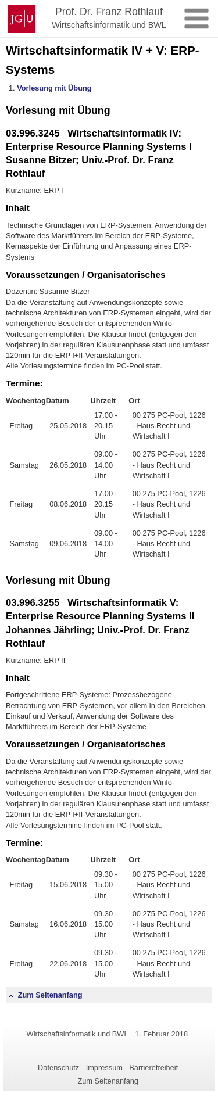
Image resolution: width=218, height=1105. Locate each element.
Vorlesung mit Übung (54, 88)
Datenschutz (58, 1067)
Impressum (104, 1067)
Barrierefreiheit (153, 1067)
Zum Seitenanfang (45, 995)
